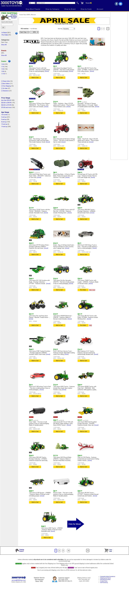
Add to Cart (35, 77)
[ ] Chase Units (5, 81)
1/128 (3, 74)
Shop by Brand (70, 9)
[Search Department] (32, 3)
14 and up (4, 126)
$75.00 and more (6, 107)
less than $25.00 (6, 100)
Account (100, 9)
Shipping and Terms (105, 578)
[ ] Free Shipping (6, 86)
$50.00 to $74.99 (6, 105)
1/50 (2, 71)
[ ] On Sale (4, 88)
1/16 (2, 66)
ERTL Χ (35, 32)
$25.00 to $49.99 (6, 102)
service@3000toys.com (19, 580)
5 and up (3, 119)
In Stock (4, 32)
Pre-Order (5, 35)
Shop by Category (52, 9)
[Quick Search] (55, 3)
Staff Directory (104, 582)
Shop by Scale (86, 9)
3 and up (3, 117)
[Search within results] (7, 25)
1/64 (2, 64)
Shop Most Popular (33, 9)
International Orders (105, 579)
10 (68, 550)
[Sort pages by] (69, 29)
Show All (4, 45)
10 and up (4, 124)
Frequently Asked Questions (107, 576)
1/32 (2, 69)
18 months (4, 114)
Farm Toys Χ (24, 32)
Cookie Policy (103, 581)
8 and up (3, 122)
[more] (47, 71)
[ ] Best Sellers (5, 83)
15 (107, 28)
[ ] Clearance (5, 91)
